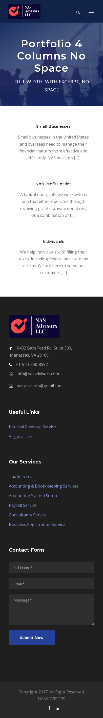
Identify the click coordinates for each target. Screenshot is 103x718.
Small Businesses (53, 126)
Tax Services (20, 476)
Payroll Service (22, 505)
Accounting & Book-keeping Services (43, 486)
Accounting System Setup (33, 495)
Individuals (53, 241)
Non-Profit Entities (53, 183)
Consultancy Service (28, 515)
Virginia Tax (20, 436)
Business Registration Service (37, 524)
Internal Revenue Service (32, 427)
